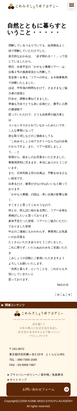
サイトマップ (18, 379)
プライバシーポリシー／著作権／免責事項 (36, 374)
